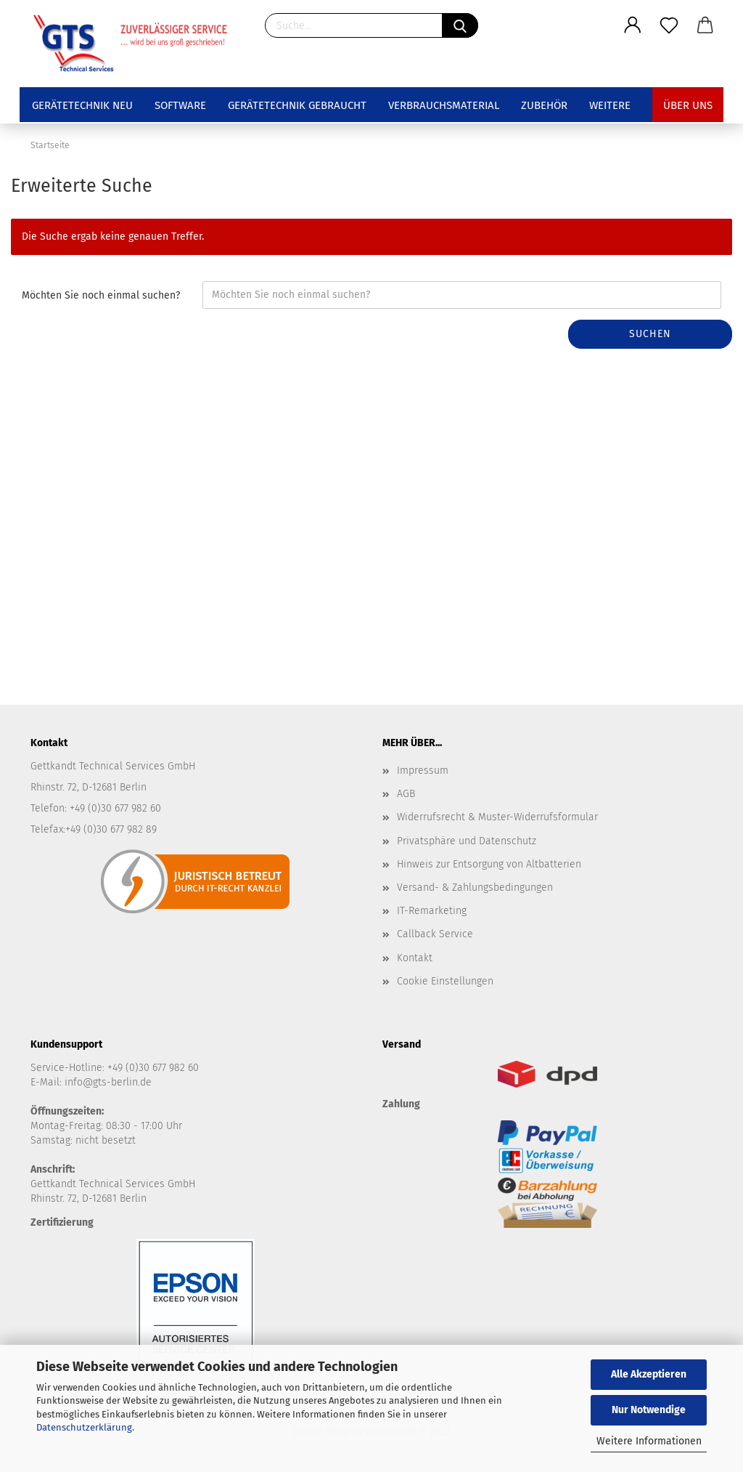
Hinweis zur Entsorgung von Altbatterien (489, 864)
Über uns (688, 105)
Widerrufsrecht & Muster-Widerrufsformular (497, 817)
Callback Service (435, 934)
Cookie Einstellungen (445, 981)
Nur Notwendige (649, 1410)
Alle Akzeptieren (648, 1374)
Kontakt (414, 958)
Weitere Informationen (649, 1441)
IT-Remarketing (432, 911)
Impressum (422, 770)
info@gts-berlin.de (108, 1082)
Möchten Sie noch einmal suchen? (101, 295)
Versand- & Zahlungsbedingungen (475, 887)
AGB (406, 794)
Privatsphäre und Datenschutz (466, 841)
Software (180, 105)
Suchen (650, 334)
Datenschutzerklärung (84, 1427)
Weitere (610, 105)
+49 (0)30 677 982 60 (153, 1067)
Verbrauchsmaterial (443, 105)
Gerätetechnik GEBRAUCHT (297, 105)
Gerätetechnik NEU (82, 105)
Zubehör (544, 105)
